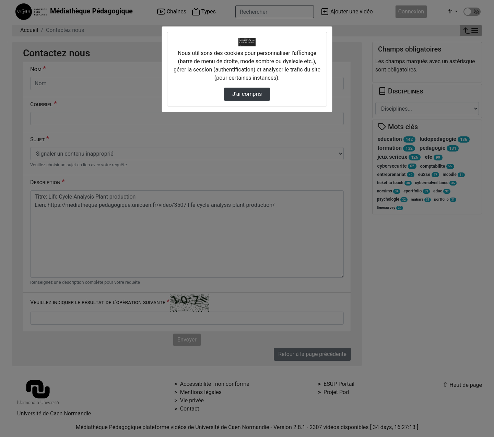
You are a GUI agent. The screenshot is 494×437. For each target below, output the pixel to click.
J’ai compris (247, 94)
